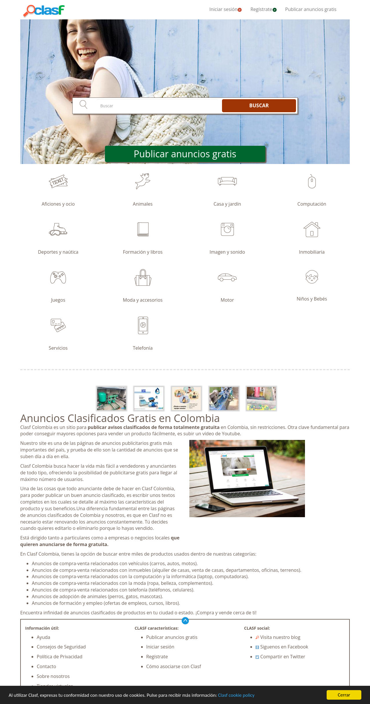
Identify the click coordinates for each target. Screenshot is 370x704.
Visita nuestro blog (278, 637)
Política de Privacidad (59, 656)
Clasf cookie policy (236, 695)
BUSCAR (259, 105)
